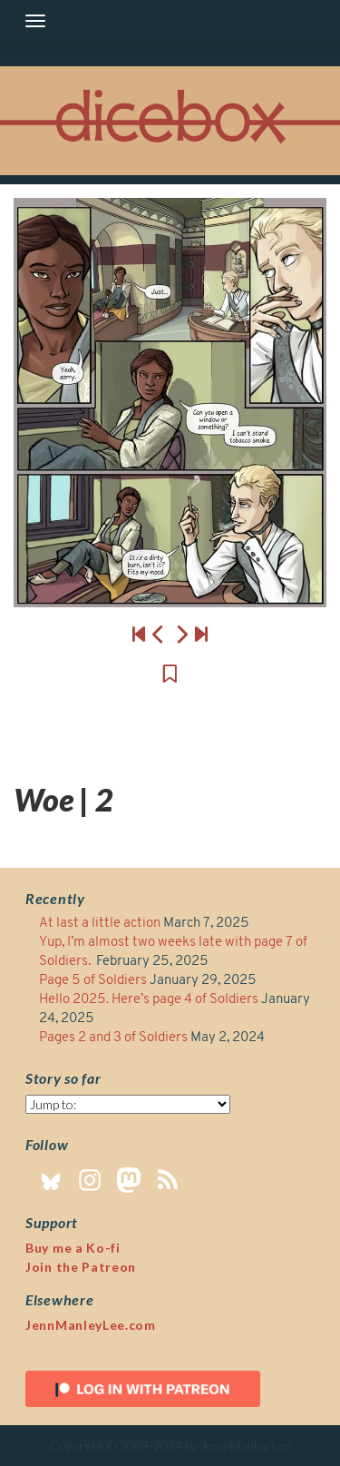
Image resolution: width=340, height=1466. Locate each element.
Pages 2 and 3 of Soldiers (113, 1038)
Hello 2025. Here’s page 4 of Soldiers (148, 1000)
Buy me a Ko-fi (73, 1247)
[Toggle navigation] (35, 20)
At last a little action (99, 923)
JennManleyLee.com (90, 1325)
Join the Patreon (80, 1266)
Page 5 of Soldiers (93, 981)
